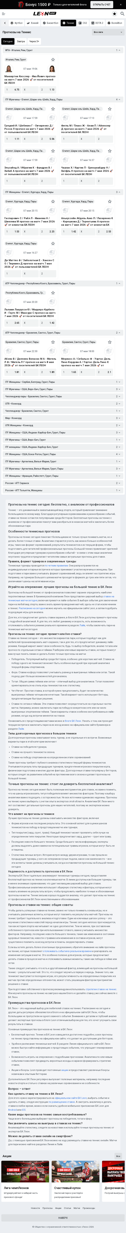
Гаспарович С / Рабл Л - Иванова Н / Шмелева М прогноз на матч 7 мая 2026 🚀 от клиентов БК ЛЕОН (29, 221)
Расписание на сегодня (32, 608)
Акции (58, 1208)
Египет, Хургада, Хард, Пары (21, 201)
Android (12, 1110)
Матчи (77, 1208)
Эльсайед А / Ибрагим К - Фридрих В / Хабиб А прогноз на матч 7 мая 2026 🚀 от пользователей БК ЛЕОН (29, 171)
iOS (24, 1110)
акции (64, 1070)
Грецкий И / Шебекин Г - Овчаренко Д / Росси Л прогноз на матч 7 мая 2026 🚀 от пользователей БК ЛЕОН (29, 129)
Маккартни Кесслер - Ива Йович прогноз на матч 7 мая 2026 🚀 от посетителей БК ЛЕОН (29, 79)
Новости (35, 1208)
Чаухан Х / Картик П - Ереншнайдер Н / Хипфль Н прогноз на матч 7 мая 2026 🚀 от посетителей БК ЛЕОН (87, 171)
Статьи (67, 1208)
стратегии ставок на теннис (101, 989)
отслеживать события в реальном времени (67, 951)
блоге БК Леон (72, 721)
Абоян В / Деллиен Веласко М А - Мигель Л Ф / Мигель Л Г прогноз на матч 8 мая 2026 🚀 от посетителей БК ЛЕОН (30, 362)
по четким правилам (56, 565)
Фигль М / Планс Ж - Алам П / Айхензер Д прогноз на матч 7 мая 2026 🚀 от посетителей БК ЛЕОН (85, 129)
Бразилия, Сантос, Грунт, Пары (22, 342)
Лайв (82, 625)
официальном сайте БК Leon (71, 1098)
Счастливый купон (67, 1188)
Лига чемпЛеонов (16, 1188)
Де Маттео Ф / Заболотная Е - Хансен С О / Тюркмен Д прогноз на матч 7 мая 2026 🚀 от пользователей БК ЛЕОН (29, 263)
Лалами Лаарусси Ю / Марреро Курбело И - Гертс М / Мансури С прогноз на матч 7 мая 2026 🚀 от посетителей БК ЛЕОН (29, 313)
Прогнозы (47, 1208)
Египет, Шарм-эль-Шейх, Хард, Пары (25, 109)
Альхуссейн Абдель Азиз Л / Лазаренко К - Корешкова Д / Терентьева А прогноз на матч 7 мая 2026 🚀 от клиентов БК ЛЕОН (87, 221)
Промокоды (89, 1208)
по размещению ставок (61, 1102)
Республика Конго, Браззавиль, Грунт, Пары (26, 292)
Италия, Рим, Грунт (16, 59)
